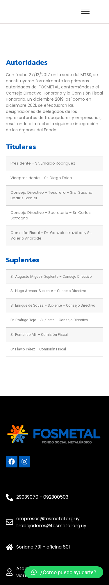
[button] (63, 572)
